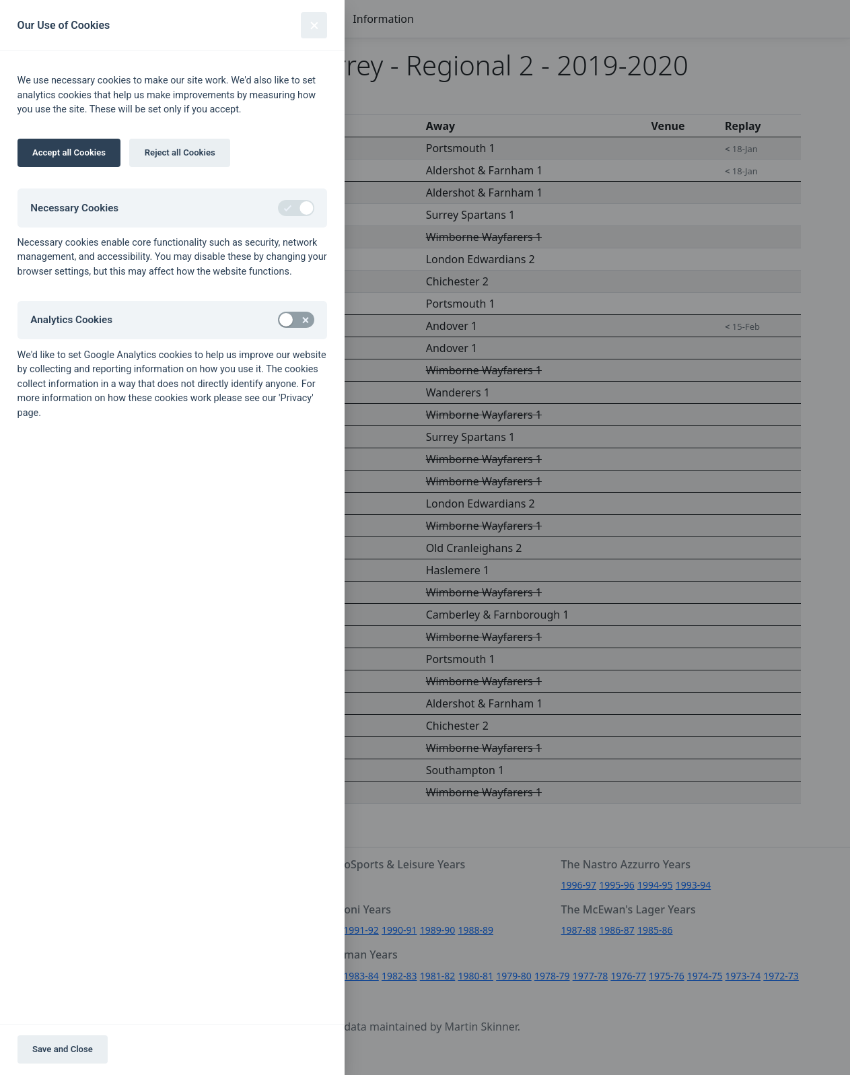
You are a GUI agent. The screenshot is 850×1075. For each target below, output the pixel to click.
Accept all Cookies (69, 152)
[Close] (314, 25)
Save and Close (62, 1049)
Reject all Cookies (180, 152)
